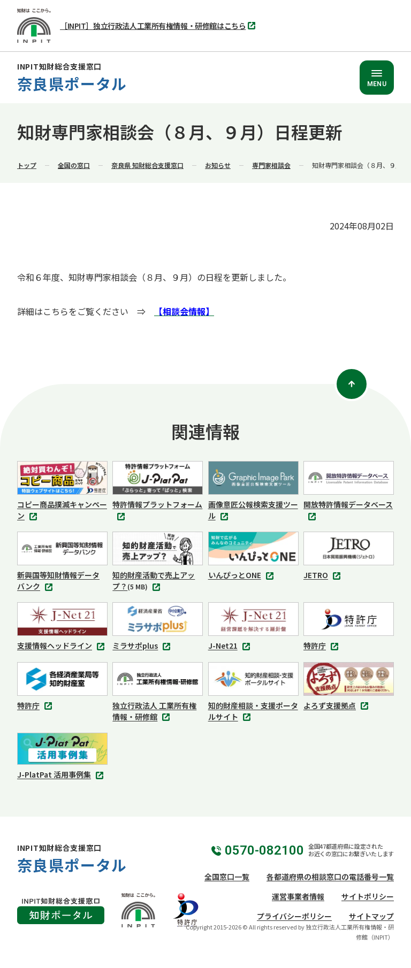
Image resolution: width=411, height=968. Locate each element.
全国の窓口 (74, 165)
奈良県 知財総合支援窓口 (147, 165)
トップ (26, 165)
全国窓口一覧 (226, 876)
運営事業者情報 (298, 896)
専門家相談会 (271, 165)
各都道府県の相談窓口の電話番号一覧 (330, 876)
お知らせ (218, 165)
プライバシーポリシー (294, 916)
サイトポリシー (367, 896)
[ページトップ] (351, 384)
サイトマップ (371, 916)
